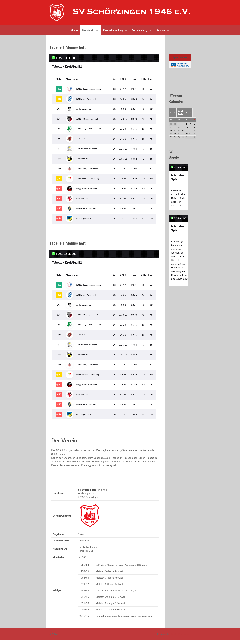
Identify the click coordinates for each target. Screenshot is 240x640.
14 (175, 130)
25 (190, 134)
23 (183, 134)
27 (171, 137)
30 (183, 137)
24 (187, 134)
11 (190, 127)
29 (179, 137)
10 (187, 127)
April (180, 111)
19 (194, 130)
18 (190, 130)
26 (194, 134)
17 (187, 130)
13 (171, 130)
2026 (180, 114)
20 (171, 134)
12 (194, 127)
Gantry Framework (180, 634)
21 (175, 134)
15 (179, 130)
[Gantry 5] (56, 12)
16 (183, 130)
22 (179, 134)
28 (175, 137)
